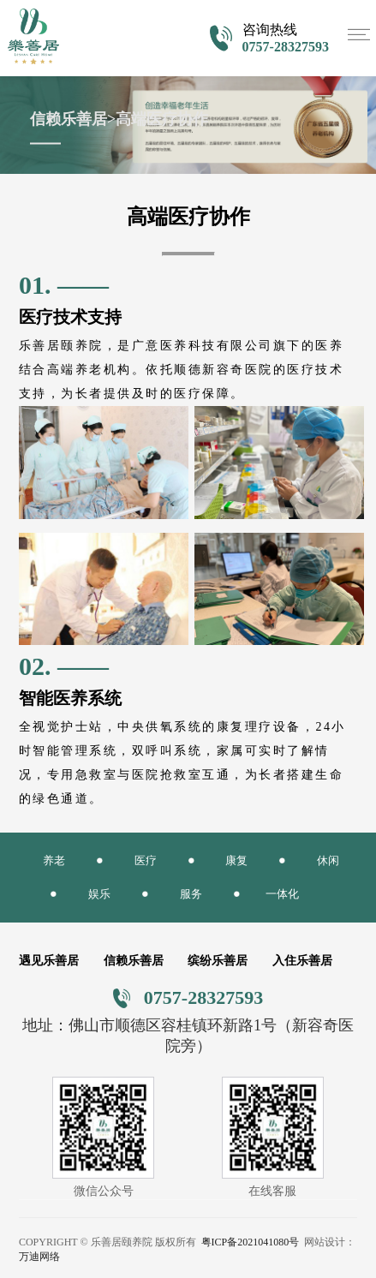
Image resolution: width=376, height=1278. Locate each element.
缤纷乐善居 (218, 960)
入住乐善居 (302, 960)
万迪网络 (39, 1257)
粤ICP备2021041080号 (250, 1242)
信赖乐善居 (134, 960)
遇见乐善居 (49, 960)
